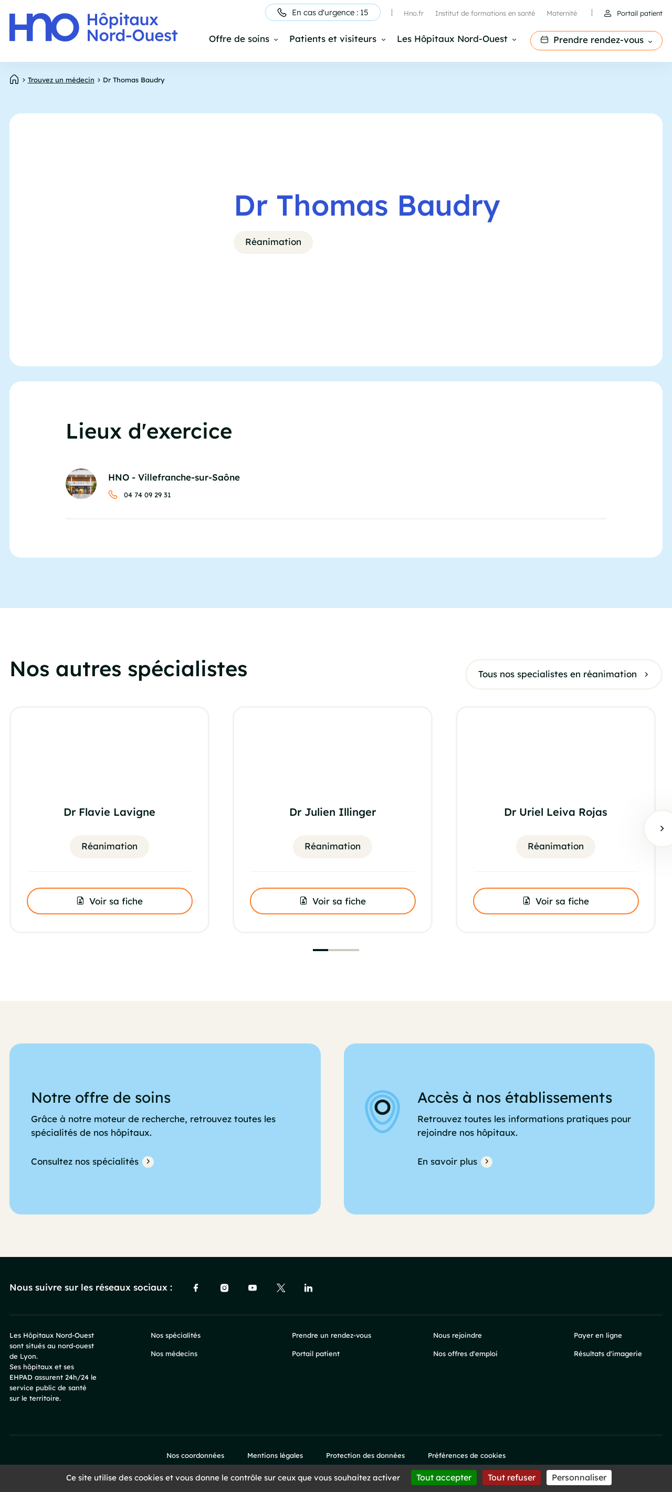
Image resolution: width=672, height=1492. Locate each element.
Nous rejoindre (457, 1335)
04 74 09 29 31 (147, 495)
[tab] (320, 950)
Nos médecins (174, 1353)
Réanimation (273, 241)
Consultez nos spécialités (85, 1161)
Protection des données (365, 1455)
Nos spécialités (176, 1335)
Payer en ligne (598, 1335)
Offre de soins (239, 39)
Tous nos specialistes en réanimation (557, 673)
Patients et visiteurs (332, 39)
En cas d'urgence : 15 (330, 12)
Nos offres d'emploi (465, 1353)
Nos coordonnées (195, 1455)
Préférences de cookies (467, 1455)
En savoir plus (447, 1161)
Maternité (562, 13)
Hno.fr (414, 13)
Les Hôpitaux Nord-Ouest (452, 39)
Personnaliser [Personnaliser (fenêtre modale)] (579, 1477)
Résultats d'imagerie (608, 1353)
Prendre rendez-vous (598, 39)
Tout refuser (512, 1477)
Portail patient (640, 13)
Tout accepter (443, 1477)
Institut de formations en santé (485, 13)
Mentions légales (275, 1455)
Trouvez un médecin (61, 80)
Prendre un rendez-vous (331, 1335)
